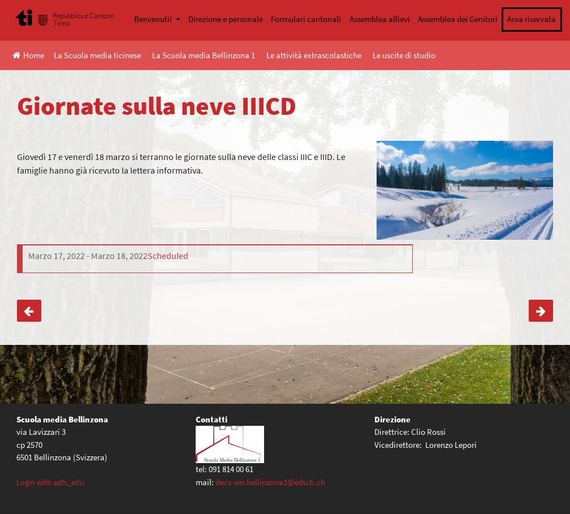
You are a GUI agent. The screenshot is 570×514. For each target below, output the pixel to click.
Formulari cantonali (306, 19)
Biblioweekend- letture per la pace (541, 311)
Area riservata (531, 19)
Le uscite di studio (404, 55)
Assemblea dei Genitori (458, 19)
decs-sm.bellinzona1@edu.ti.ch (270, 482)
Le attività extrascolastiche (313, 55)
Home (28, 55)
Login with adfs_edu (50, 482)
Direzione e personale (225, 19)
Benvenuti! (154, 19)
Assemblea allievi (379, 19)
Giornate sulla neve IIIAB (29, 311)
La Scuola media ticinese (97, 55)
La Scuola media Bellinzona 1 (203, 55)
